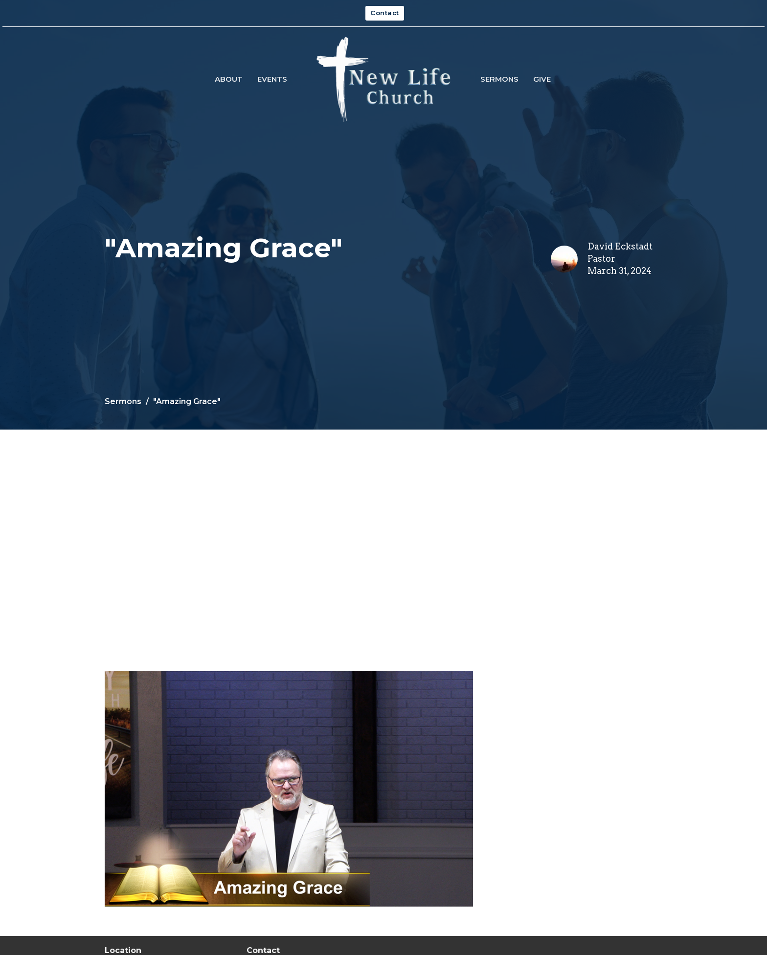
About (229, 79)
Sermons (499, 79)
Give (542, 79)
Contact (384, 13)
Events (272, 79)
